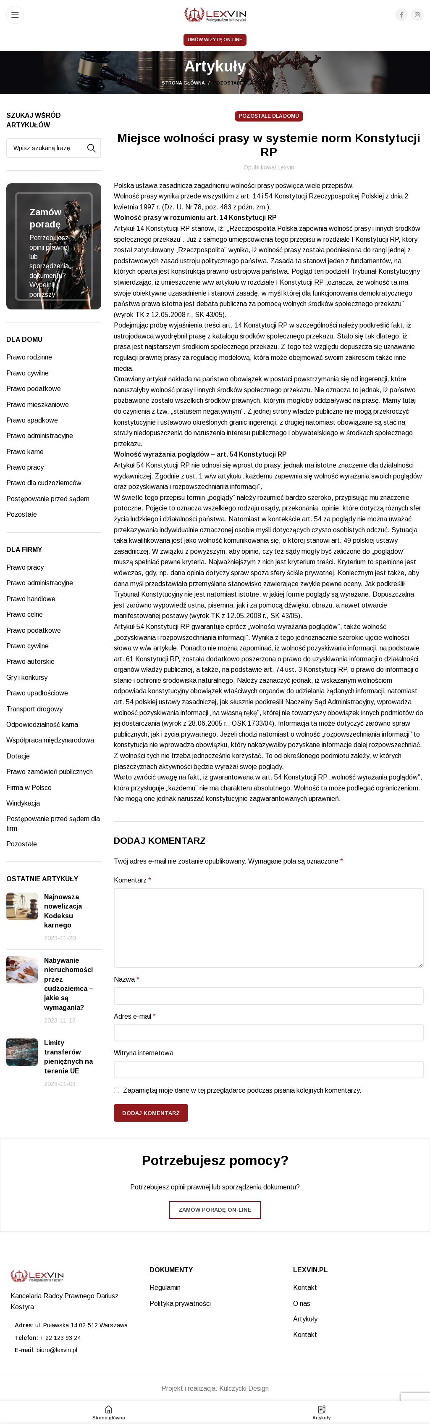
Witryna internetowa (143, 1053)
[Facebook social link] (401, 14)
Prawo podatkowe (33, 388)
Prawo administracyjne (39, 435)
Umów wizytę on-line (215, 39)
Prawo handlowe (30, 598)
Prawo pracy (25, 467)
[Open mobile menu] (15, 14)
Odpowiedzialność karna (42, 724)
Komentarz (132, 880)
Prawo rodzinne (29, 357)
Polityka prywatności (180, 1303)
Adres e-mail (135, 1016)
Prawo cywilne (27, 373)
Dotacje (18, 756)
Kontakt (305, 1287)
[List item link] (71, 1337)
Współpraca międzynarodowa (50, 740)
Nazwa (126, 979)
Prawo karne (25, 451)
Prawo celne (24, 614)
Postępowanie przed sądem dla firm (53, 823)
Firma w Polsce (29, 787)
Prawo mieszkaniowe (37, 404)
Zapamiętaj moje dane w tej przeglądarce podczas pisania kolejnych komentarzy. (242, 1090)
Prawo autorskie (30, 661)
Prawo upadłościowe (37, 693)
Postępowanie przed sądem (47, 498)
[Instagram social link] (417, 14)
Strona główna (183, 82)
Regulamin (165, 1287)
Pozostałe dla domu (241, 82)
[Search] (53, 148)
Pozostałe (21, 514)
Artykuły (305, 1319)
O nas (301, 1303)
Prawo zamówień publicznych (49, 771)
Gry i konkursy (26, 677)
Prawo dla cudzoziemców (43, 482)
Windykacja (23, 803)
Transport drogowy (34, 709)
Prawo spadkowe (32, 420)
